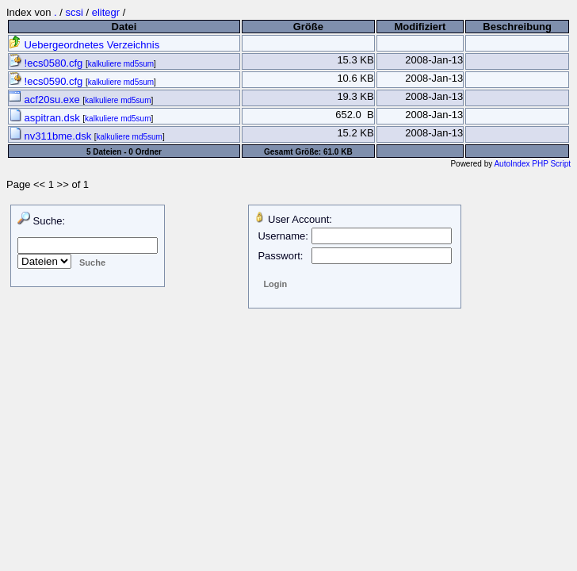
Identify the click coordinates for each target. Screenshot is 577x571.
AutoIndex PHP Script (532, 163)
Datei (124, 27)
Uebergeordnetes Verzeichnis (84, 45)
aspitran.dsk (45, 118)
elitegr (106, 12)
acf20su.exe (45, 99)
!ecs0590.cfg (47, 81)
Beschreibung (517, 27)
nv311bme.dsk (51, 136)
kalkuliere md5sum (121, 63)
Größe (308, 27)
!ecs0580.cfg (47, 63)
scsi (73, 12)
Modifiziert (419, 27)
